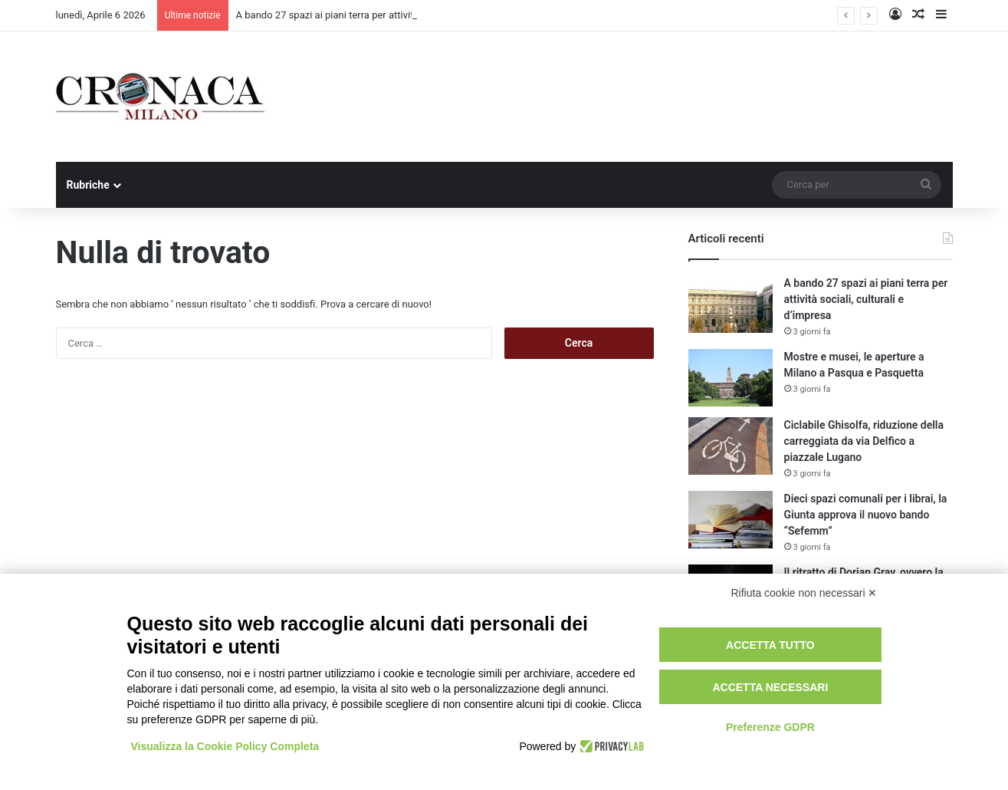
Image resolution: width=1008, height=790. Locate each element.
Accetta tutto (770, 645)
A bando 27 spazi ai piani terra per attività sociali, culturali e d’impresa (866, 299)
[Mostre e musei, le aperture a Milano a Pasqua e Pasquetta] (730, 378)
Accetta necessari (770, 687)
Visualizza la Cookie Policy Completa (225, 746)
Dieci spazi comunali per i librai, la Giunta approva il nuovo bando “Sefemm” (865, 514)
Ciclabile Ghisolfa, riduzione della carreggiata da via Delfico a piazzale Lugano (864, 441)
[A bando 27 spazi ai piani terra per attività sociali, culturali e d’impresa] (730, 304)
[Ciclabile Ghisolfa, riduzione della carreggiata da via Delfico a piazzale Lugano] (730, 446)
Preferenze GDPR (770, 727)
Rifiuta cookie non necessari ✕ (804, 593)
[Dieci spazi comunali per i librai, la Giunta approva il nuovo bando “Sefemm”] (730, 519)
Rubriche (88, 185)
